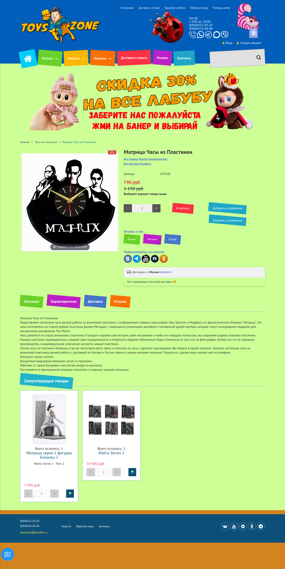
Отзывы (162, 58)
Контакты (184, 58)
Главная (24, 142)
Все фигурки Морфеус (137, 164)
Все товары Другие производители (145, 159)
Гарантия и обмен (175, 8)
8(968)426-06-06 (201, 28)
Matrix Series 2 (111, 453)
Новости (73, 58)
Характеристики (64, 301)
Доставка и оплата (149, 8)
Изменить (165, 272)
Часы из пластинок (46, 142)
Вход (227, 43)
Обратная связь (199, 8)
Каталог (47, 58)
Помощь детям (221, 8)
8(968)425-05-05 (201, 25)
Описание (31, 301)
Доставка (95, 301)
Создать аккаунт (249, 43)
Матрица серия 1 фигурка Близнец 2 (49, 455)
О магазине (127, 8)
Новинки (100, 58)
